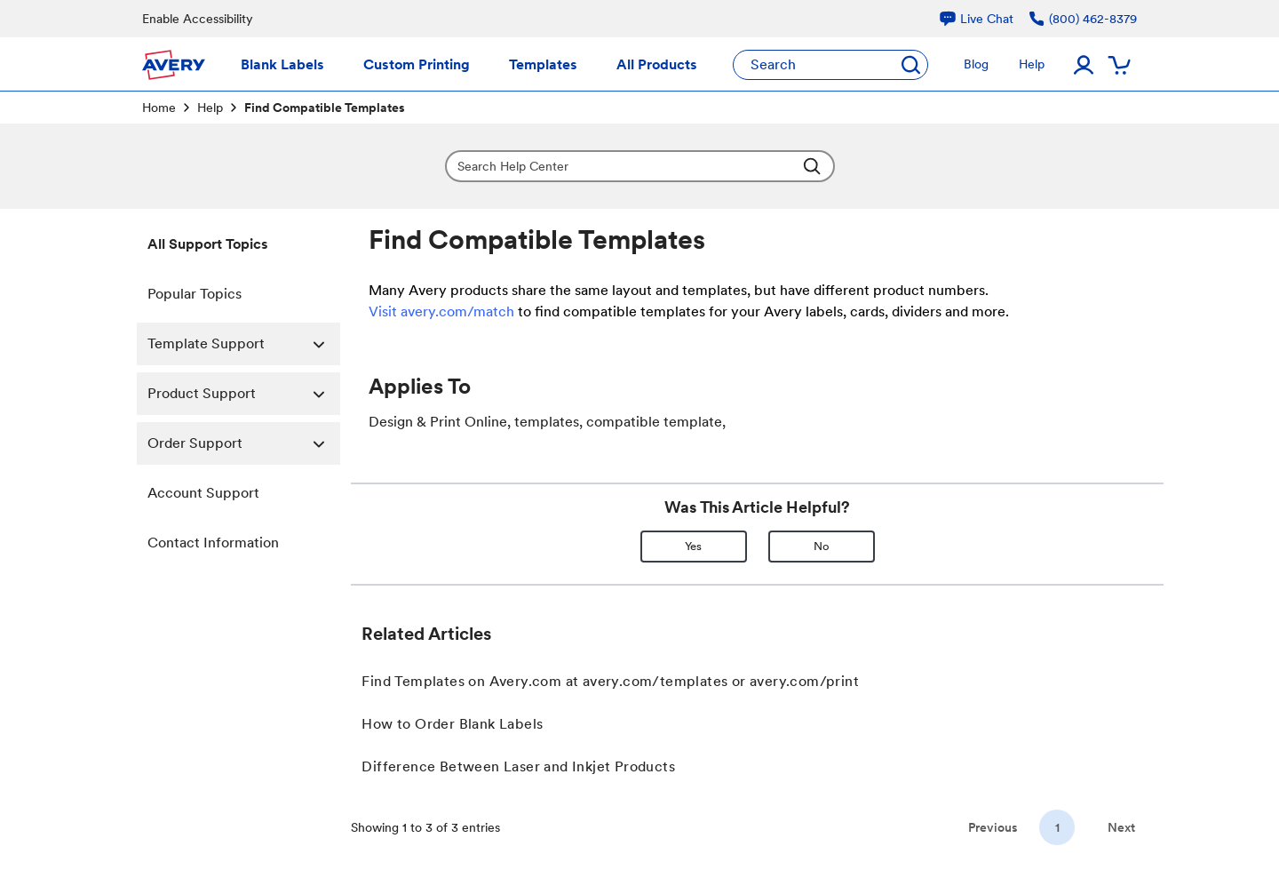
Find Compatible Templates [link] (324, 107)
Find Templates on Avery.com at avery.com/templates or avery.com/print (610, 681)
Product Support (243, 393)
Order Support (243, 443)
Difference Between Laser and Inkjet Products (518, 766)
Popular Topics (194, 293)
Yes (693, 546)
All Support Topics (207, 243)
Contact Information (213, 542)
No (822, 546)
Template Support (243, 344)
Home (159, 107)
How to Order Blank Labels (452, 723)
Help (210, 107)
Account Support (203, 492)
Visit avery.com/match (441, 311)
